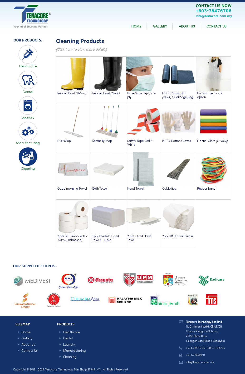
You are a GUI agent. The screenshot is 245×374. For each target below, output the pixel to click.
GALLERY (160, 26)
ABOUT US (187, 26)
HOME (136, 26)
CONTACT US (216, 26)
